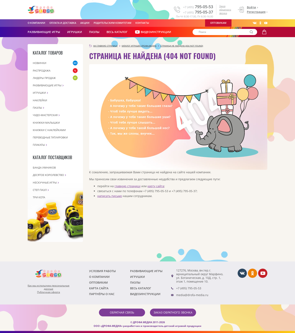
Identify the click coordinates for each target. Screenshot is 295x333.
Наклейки (40, 100)
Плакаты (39, 145)
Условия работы (102, 271)
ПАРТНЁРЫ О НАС (102, 294)
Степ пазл (40, 190)
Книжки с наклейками (49, 130)
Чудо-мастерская (45, 115)
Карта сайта (98, 288)
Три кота (39, 197)
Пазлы (94, 32)
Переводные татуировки (50, 137)
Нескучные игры (45, 182)
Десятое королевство (48, 175)
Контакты (142, 23)
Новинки (39, 63)
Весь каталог (117, 32)
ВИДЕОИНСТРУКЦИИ (153, 32)
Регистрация (256, 12)
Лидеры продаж (44, 78)
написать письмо (109, 196)
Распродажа (41, 70)
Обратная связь (122, 312)
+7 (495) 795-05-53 (188, 288)
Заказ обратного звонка (225, 9)
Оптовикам (218, 23)
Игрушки (74, 32)
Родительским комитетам (112, 23)
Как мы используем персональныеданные (48, 287)
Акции (85, 23)
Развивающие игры (47, 85)
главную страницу (128, 186)
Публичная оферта (48, 292)
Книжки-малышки (46, 122)
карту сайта (156, 186)
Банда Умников (44, 167)
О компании (36, 23)
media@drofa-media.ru (192, 295)
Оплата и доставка (62, 23)
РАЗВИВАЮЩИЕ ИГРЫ (44, 32)
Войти (251, 7)
